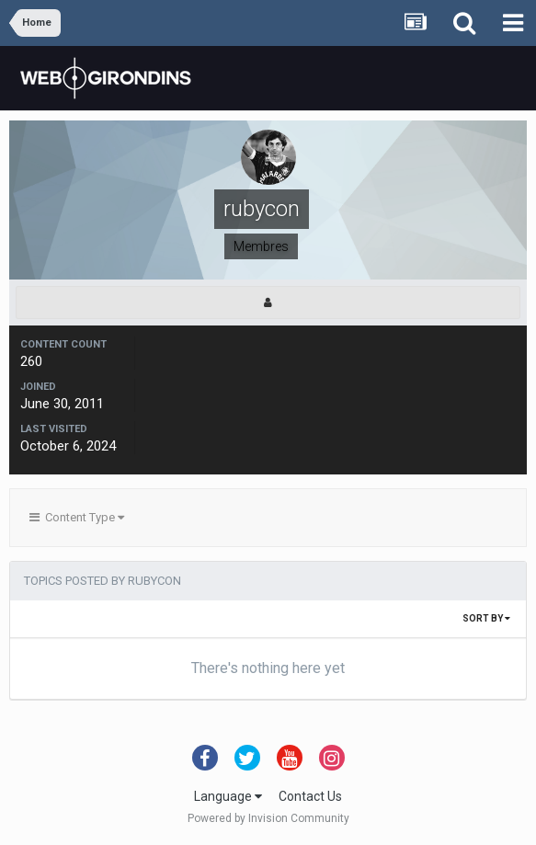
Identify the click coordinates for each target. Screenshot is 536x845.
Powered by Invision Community (268, 818)
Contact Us (310, 796)
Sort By (486, 618)
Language (228, 796)
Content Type (76, 517)
